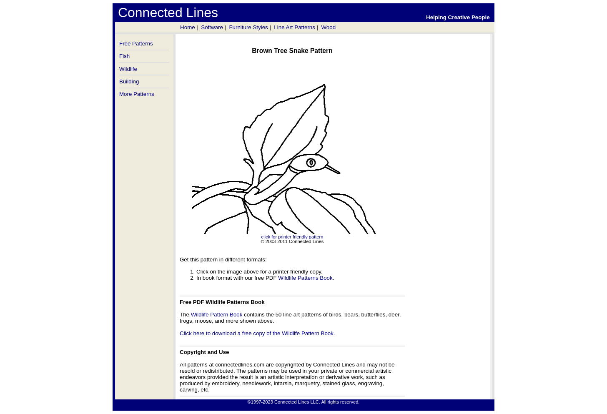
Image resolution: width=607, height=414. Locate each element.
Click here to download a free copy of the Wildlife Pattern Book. (257, 333)
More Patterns (136, 94)
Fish (124, 56)
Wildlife (128, 69)
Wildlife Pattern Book (217, 314)
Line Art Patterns (294, 27)
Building (129, 81)
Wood (328, 27)
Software (212, 27)
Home (187, 27)
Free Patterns (136, 43)
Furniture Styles (248, 27)
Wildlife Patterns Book (305, 278)
